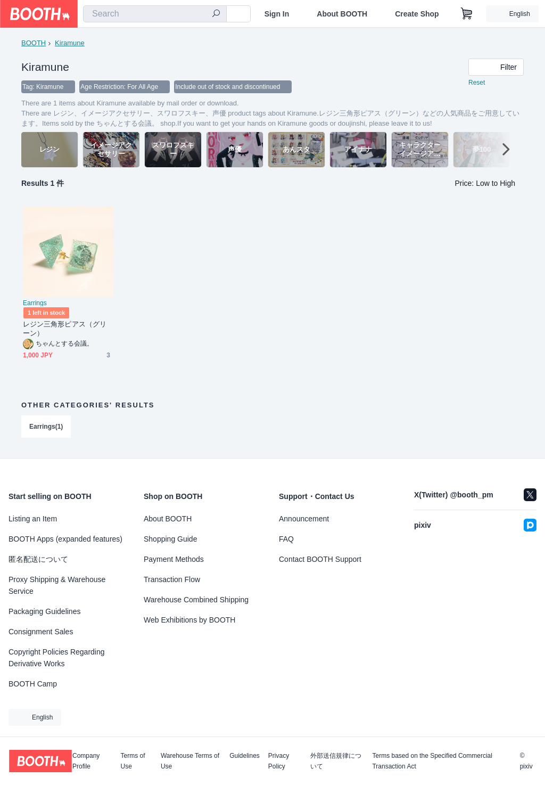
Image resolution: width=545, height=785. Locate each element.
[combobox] (155, 13)
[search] (216, 14)
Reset (476, 83)
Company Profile (86, 761)
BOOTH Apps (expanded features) (65, 539)
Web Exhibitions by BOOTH (189, 620)
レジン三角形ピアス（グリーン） (64, 329)
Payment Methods (174, 559)
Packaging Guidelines (44, 611)
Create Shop (417, 14)
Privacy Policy (278, 761)
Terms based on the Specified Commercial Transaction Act (432, 761)
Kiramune (70, 43)
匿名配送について (38, 559)
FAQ (286, 539)
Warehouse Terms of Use (190, 761)
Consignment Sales (41, 631)
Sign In (277, 14)
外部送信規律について (335, 761)
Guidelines (244, 756)
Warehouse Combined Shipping (196, 599)
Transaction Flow (172, 579)
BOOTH (33, 43)
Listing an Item (33, 518)
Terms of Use (133, 761)
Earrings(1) (46, 427)
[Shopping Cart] (467, 14)
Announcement (304, 518)
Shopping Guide (170, 539)
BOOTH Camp (33, 684)
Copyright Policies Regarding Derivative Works (57, 658)
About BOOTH (342, 14)
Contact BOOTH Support (320, 559)
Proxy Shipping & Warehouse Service (57, 585)
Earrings (35, 303)
